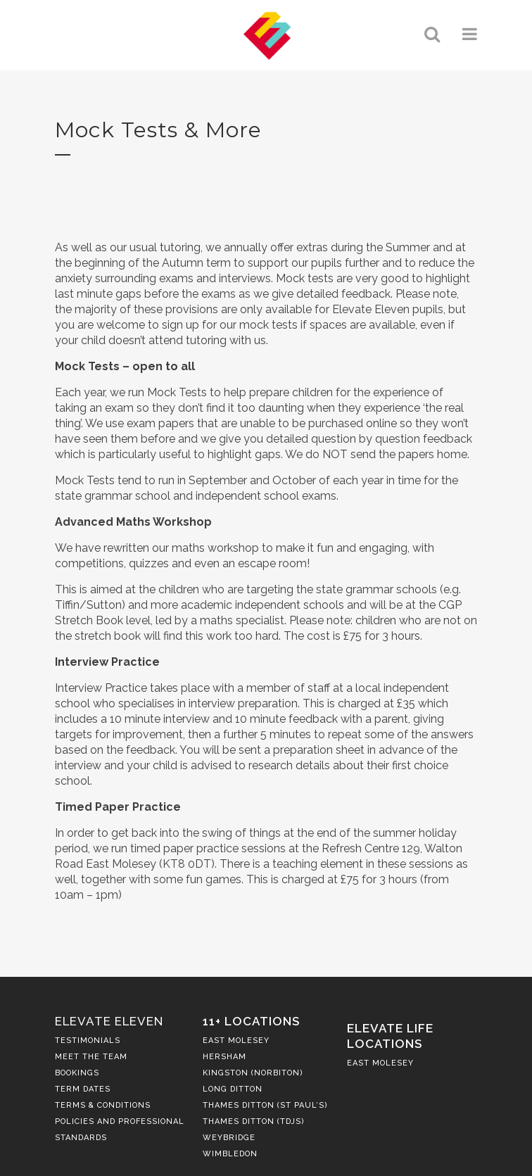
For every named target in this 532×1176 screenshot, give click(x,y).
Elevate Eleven (109, 1021)
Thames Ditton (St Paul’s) (265, 1105)
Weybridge (229, 1137)
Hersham (224, 1056)
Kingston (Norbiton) (253, 1072)
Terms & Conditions (103, 1105)
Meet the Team (91, 1056)
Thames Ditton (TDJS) (254, 1121)
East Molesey (236, 1040)
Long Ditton (232, 1089)
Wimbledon (230, 1153)
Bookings (77, 1072)
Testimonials (87, 1040)
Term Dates (82, 1089)
